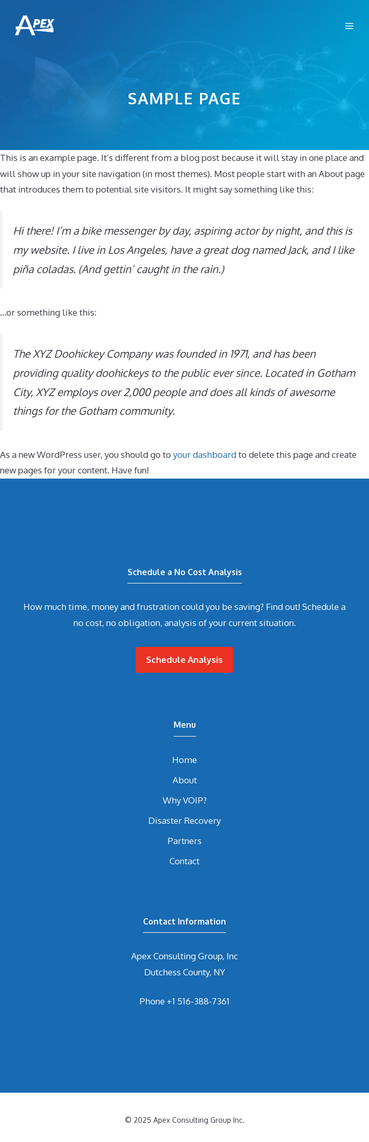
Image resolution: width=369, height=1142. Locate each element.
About (185, 779)
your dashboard (204, 454)
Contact (184, 860)
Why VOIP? (185, 800)
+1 (198, 1001)
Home (184, 759)
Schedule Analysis (184, 659)
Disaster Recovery (184, 820)
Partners (184, 840)
